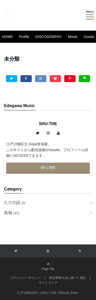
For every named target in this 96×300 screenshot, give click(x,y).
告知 (11, 213)
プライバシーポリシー (25, 278)
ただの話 (14, 202)
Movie (72, 37)
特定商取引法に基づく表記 (67, 278)
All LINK (48, 167)
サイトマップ (48, 282)
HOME (7, 37)
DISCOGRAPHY (48, 37)
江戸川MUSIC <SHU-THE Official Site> (48, 293)
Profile (24, 37)
